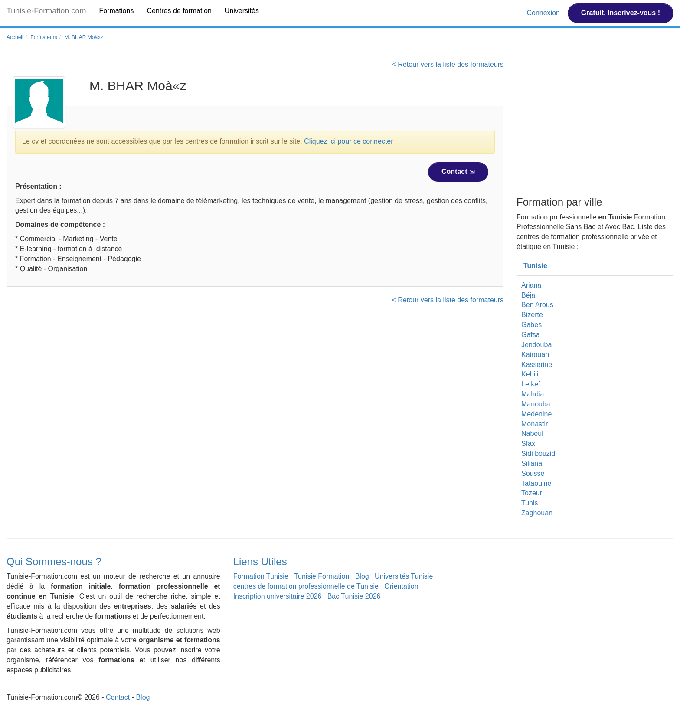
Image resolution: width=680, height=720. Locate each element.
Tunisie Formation (321, 576)
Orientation (401, 586)
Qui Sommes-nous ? (54, 561)
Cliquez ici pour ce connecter (348, 141)
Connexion (544, 12)
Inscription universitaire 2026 (277, 596)
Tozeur (531, 493)
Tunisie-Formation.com (46, 11)
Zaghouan (536, 513)
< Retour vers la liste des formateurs (447, 64)
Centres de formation (179, 10)
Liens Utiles (260, 561)
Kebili (529, 374)
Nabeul (532, 433)
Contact (458, 172)
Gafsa (530, 334)
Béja (528, 295)
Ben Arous (537, 304)
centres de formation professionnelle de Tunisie (306, 586)
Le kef (530, 384)
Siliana (531, 463)
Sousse (532, 473)
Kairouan (535, 354)
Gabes (531, 324)
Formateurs (43, 37)
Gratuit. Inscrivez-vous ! (620, 12)
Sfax (528, 443)
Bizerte (532, 314)
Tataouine (536, 483)
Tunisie (535, 265)
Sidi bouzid (538, 453)
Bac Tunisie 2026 (354, 596)
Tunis (529, 503)
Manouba (535, 404)
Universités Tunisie (404, 576)
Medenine (536, 414)
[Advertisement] (595, 127)
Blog (362, 576)
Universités (242, 10)
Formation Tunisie (260, 576)
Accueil (15, 37)
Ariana (531, 285)
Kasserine (536, 364)
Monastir (534, 424)
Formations (116, 10)
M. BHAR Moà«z (83, 37)
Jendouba (536, 344)
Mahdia (532, 394)
